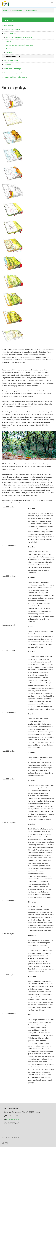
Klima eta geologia (13, 56)
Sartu (5, 1142)
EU (39, 4)
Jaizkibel (9, 52)
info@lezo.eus (12, 1119)
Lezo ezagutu (17, 10)
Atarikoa (6, 10)
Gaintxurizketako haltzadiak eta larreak (19, 45)
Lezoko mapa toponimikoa (14, 73)
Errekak (8, 41)
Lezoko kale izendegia (12, 69)
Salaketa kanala (10, 1137)
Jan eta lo (8, 65)
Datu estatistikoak (11, 60)
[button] (12, 101)
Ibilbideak (9, 49)
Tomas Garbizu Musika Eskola (15, 77)
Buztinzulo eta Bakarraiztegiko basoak (19, 37)
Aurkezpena (9, 25)
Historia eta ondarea (12, 29)
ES (44, 4)
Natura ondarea (31, 10)
